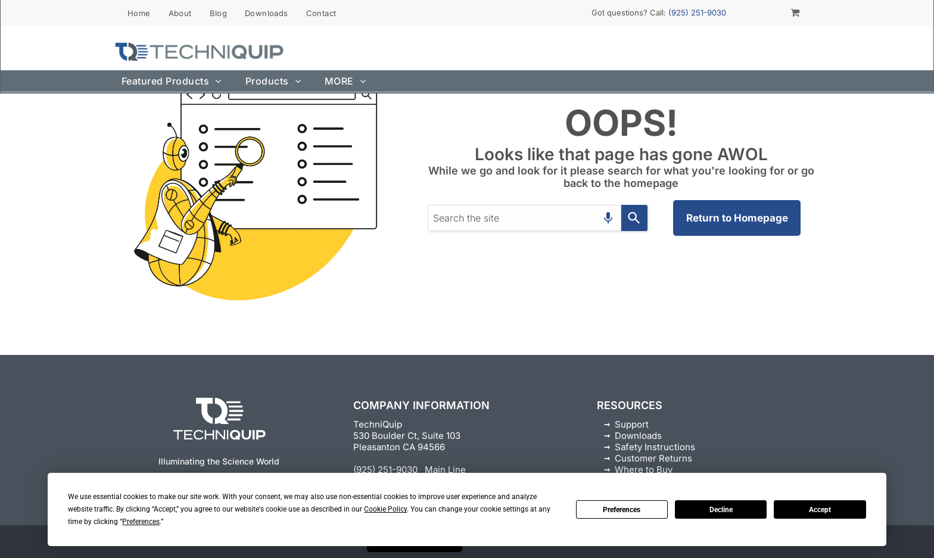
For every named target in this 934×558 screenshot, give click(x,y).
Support (632, 424)
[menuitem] (139, 12)
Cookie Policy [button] (385, 509)
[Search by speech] (608, 218)
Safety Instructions (655, 447)
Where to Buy (644, 469)
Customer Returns (653, 458)
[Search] (634, 218)
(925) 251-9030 (697, 12)
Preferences (621, 510)
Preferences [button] (141, 522)
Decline (721, 510)
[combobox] (524, 218)
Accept (820, 510)
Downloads (638, 435)
